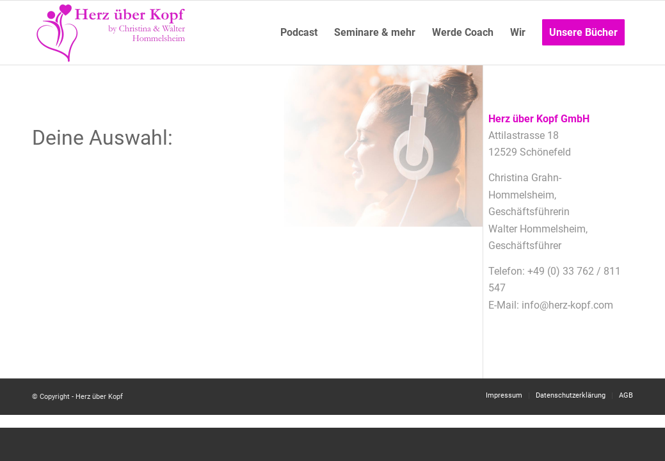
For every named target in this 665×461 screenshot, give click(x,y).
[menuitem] (299, 33)
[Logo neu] (112, 33)
